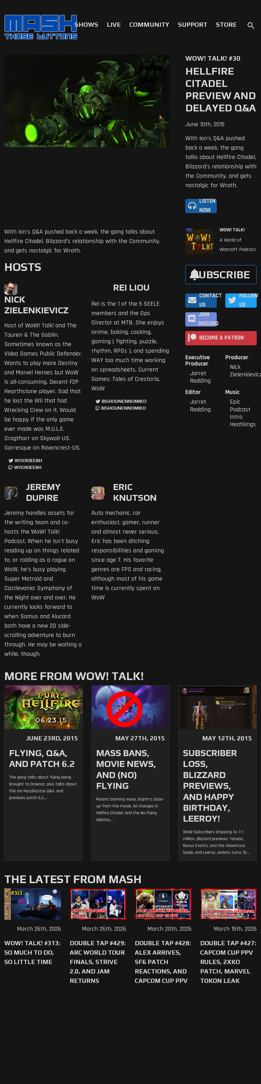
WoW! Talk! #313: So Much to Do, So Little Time (32, 952)
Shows (86, 24)
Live (114, 24)
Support (192, 24)
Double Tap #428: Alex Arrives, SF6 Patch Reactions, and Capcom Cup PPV (163, 961)
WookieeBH (28, 460)
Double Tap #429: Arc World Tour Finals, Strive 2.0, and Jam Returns (98, 961)
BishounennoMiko (124, 401)
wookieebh (27, 467)
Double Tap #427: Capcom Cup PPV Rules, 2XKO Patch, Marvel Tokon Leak (228, 961)
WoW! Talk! (232, 229)
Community (149, 24)
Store (226, 24)
